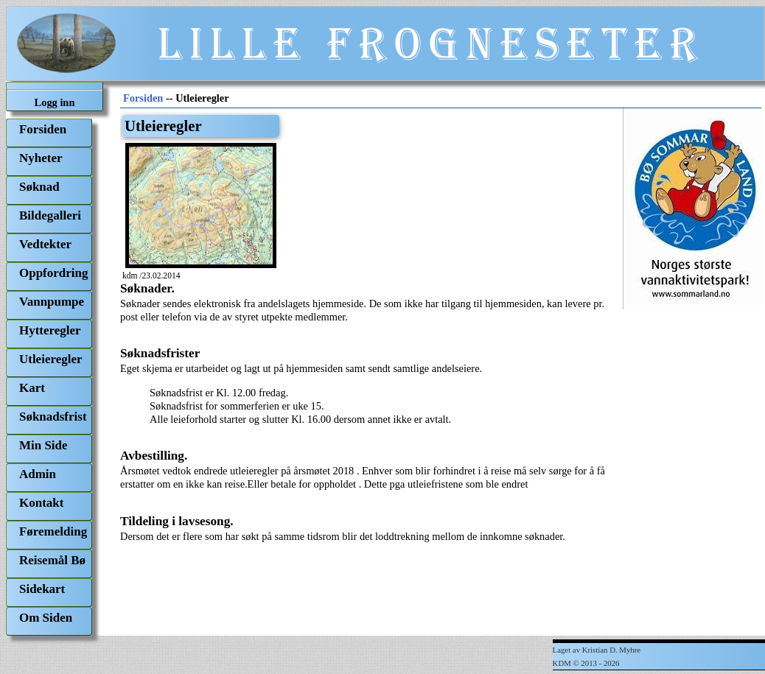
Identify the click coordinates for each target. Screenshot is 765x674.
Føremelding (53, 531)
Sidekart (42, 589)
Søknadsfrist (53, 417)
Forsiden (42, 129)
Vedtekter (45, 244)
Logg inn (55, 102)
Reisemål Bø (52, 560)
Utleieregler (51, 359)
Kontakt (41, 503)
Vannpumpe (51, 302)
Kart (32, 388)
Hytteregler (50, 330)
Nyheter (40, 158)
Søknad (39, 187)
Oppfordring (53, 273)
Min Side (43, 445)
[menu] (49, 377)
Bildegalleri (50, 215)
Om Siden (45, 618)
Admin (37, 474)
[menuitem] (49, 133)
